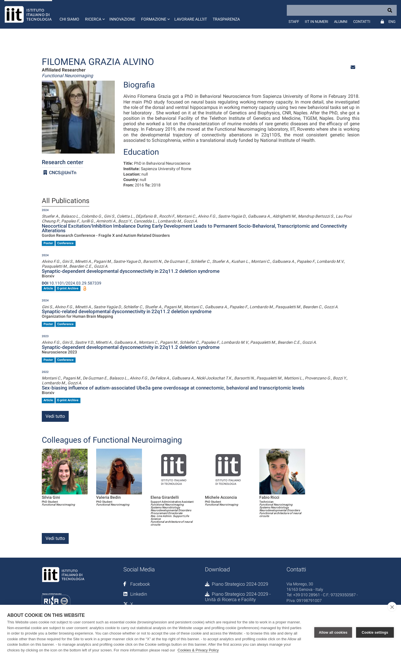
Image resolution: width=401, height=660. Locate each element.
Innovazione (122, 19)
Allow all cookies (333, 633)
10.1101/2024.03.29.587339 (71, 283)
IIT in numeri (316, 21)
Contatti (361, 21)
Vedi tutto (55, 416)
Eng (392, 21)
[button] (94, 14)
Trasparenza (226, 19)
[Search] (342, 10)
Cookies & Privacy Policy (198, 650)
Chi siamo (69, 19)
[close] (392, 607)
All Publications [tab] (65, 201)
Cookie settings (375, 633)
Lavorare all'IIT (190, 19)
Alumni (340, 21)
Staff (294, 21)
